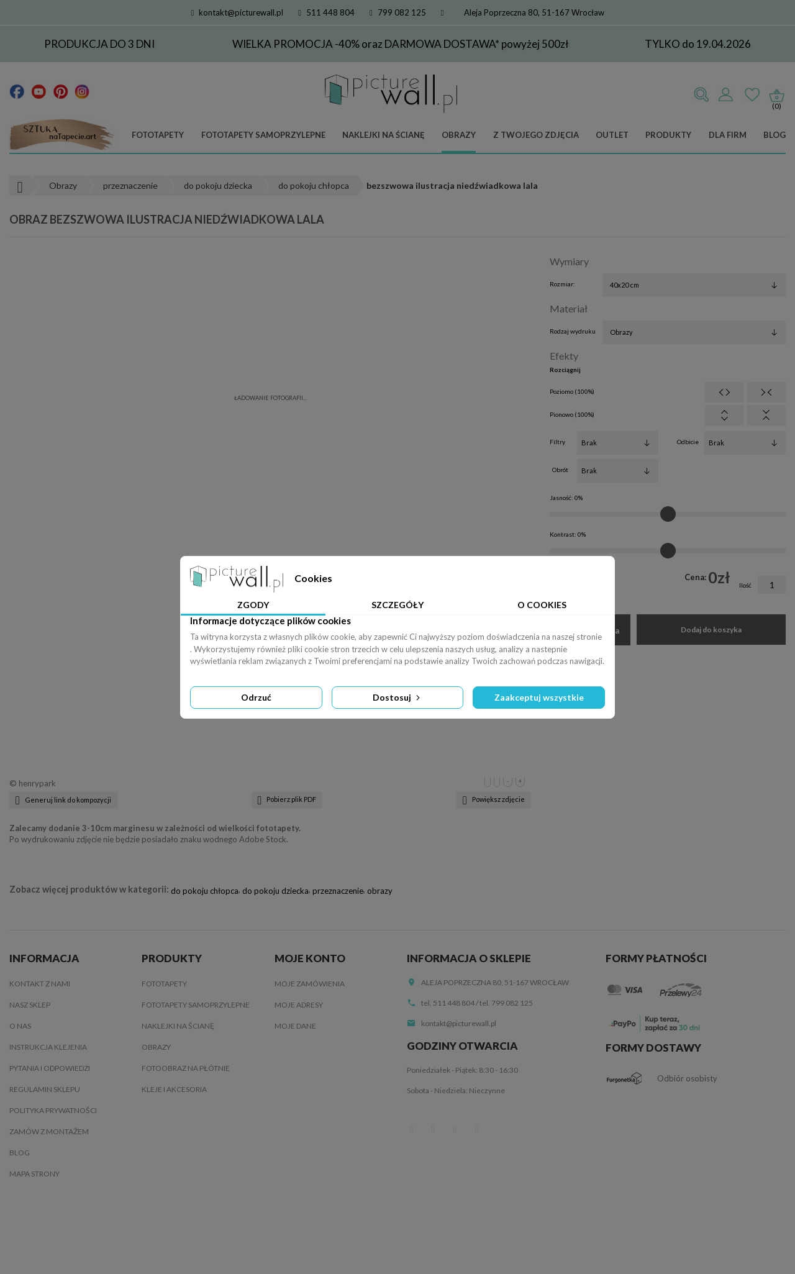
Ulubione (752, 95)
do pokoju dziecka (275, 891)
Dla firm (728, 135)
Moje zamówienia (310, 983)
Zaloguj (725, 95)
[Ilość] (772, 585)
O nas (20, 1026)
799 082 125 (398, 12)
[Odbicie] (745, 443)
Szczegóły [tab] (397, 604)
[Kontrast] (668, 550)
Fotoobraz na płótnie (186, 1068)
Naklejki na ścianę (383, 135)
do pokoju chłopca (204, 891)
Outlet (612, 135)
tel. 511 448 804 (448, 1003)
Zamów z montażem (49, 1131)
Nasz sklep (29, 1004)
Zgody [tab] (253, 604)
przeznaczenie (337, 891)
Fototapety (158, 135)
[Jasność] (668, 514)
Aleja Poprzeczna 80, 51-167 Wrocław (534, 12)
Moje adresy (299, 1004)
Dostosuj (397, 697)
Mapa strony (34, 1173)
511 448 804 (326, 12)
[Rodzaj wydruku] (694, 332)
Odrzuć (256, 697)
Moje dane (295, 1026)
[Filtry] (617, 443)
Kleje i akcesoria (174, 1089)
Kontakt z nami (39, 983)
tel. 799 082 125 (506, 1003)
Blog (774, 135)
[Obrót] (617, 471)
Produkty (668, 135)
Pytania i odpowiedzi (49, 1068)
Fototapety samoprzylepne (263, 135)
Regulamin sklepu (44, 1089)
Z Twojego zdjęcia (536, 135)
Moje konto (310, 958)
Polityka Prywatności (53, 1110)
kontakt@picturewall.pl (237, 12)
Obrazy (459, 135)
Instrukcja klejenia (48, 1047)
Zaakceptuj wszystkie (539, 697)
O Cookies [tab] (541, 604)
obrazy (380, 891)
